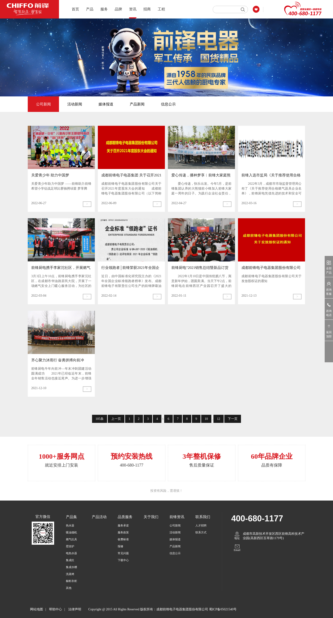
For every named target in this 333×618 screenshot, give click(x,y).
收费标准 (123, 539)
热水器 (70, 525)
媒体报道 (106, 104)
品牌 (118, 9)
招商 (147, 9)
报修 (120, 546)
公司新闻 (43, 104)
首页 (75, 9)
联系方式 (201, 532)
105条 (100, 419)
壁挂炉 (70, 546)
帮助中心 (55, 609)
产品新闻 (137, 104)
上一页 (116, 419)
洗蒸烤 (70, 574)
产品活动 (99, 517)
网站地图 (36, 609)
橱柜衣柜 (71, 581)
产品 (89, 9)
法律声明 (74, 609)
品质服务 (125, 517)
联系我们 (202, 517)
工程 (161, 9)
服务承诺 (123, 525)
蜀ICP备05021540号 (223, 609)
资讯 (132, 12)
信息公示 (168, 104)
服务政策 (123, 532)
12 (218, 419)
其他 (68, 588)
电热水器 (71, 553)
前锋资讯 (177, 517)
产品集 (71, 517)
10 (206, 419)
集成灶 (70, 560)
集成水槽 (71, 567)
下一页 (232, 419)
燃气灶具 (71, 539)
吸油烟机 (71, 532)
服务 (104, 9)
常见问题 (123, 553)
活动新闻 (74, 104)
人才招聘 (201, 525)
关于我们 (151, 517)
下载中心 (123, 560)
